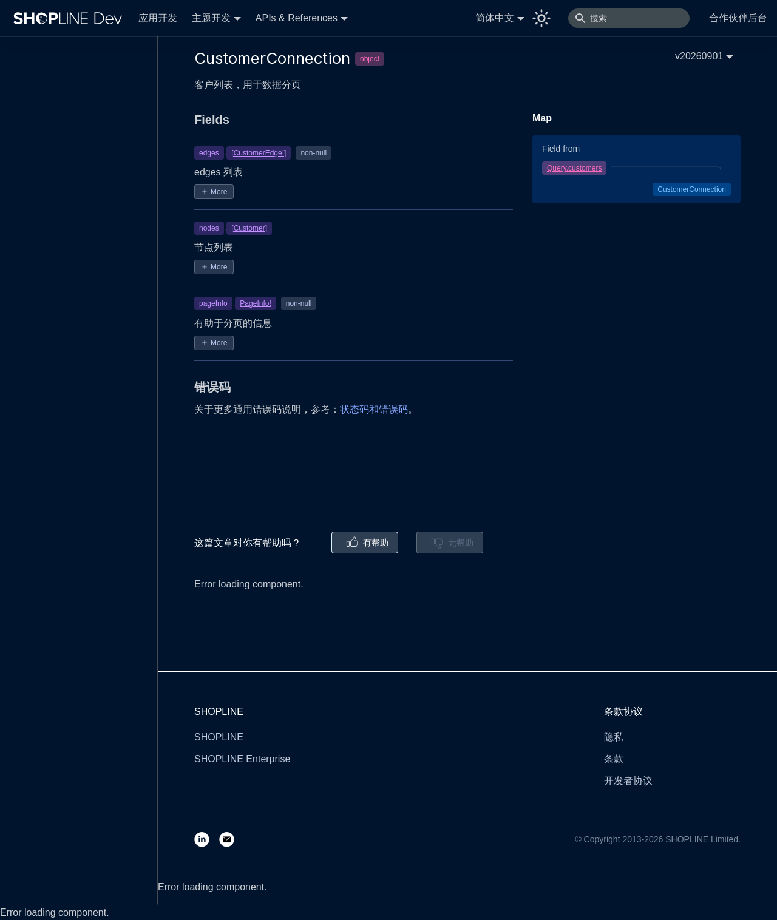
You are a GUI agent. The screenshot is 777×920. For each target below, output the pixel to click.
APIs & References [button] (297, 18)
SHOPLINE (218, 737)
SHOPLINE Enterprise (242, 759)
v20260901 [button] (699, 56)
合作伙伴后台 (738, 18)
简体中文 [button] (494, 18)
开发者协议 (628, 781)
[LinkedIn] (206, 839)
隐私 (613, 737)
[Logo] (70, 18)
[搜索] (629, 18)
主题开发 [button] (211, 18)
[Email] (231, 839)
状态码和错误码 (374, 409)
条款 (613, 759)
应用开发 (157, 18)
